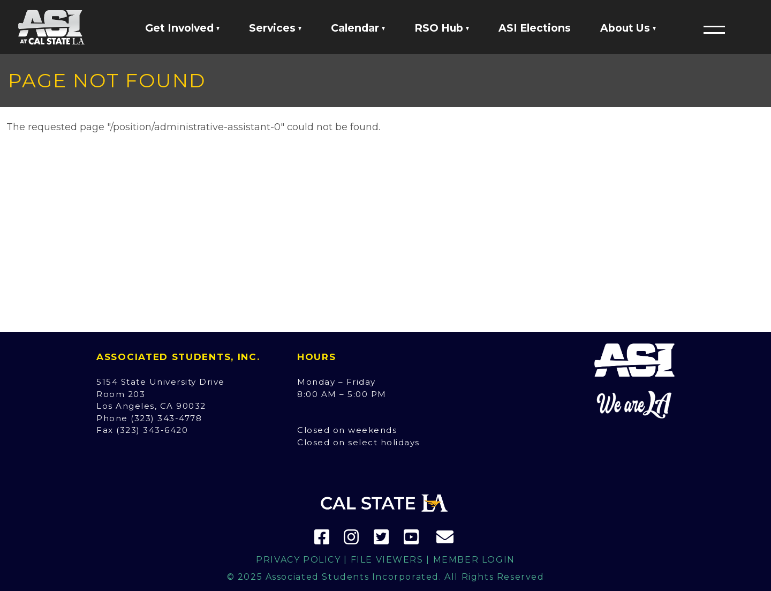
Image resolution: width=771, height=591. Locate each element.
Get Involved (182, 27)
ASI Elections (534, 27)
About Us (628, 27)
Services (275, 27)
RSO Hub (441, 27)
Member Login (474, 560)
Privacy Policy (298, 560)
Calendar (358, 27)
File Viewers (387, 560)
